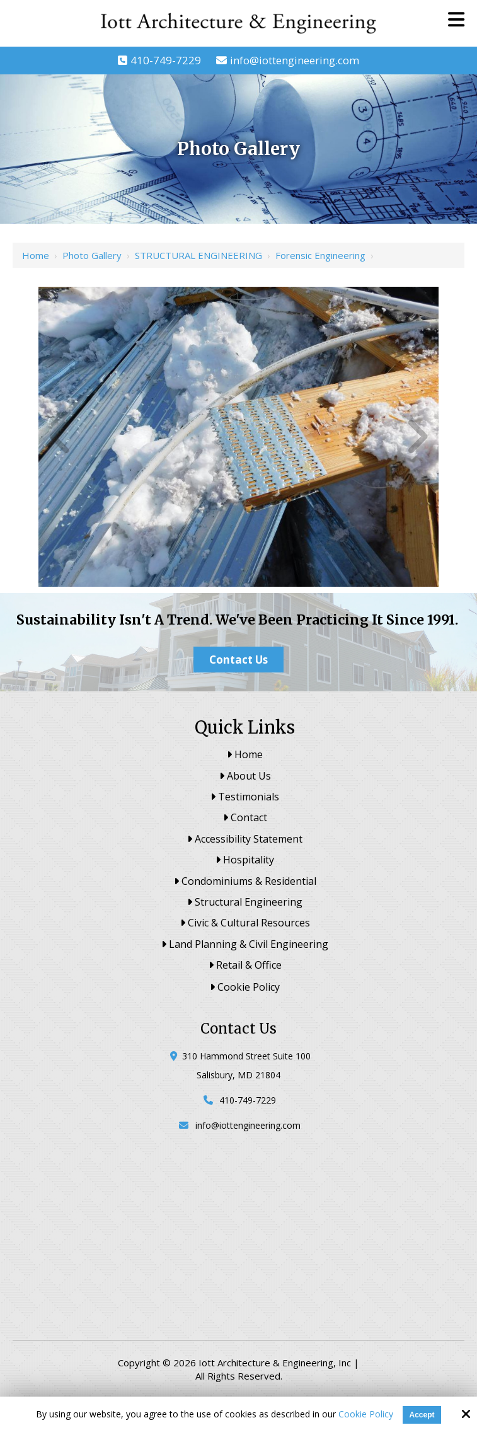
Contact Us (238, 659)
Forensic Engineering (320, 255)
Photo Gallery (92, 255)
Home (35, 255)
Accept (421, 1414)
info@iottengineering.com (294, 60)
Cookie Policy (365, 1414)
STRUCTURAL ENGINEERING (198, 255)
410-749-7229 (165, 60)
